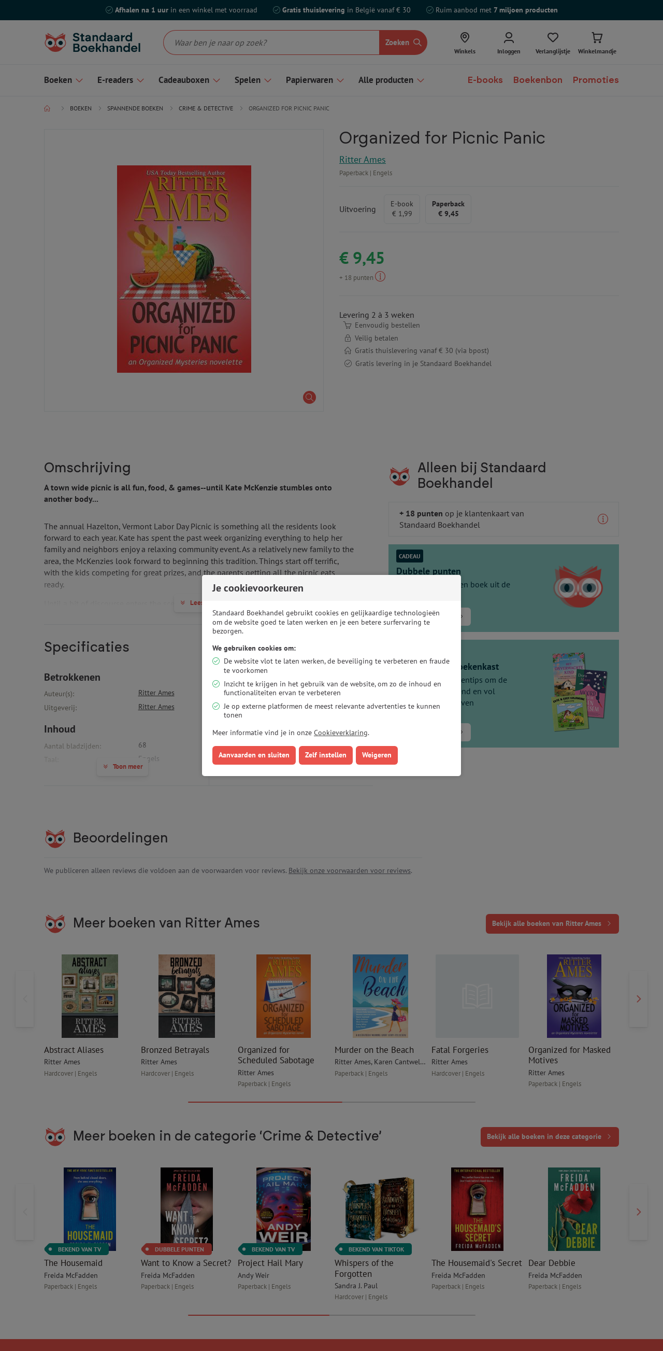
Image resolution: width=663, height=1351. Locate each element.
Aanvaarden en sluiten (254, 754)
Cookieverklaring (341, 732)
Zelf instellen (326, 754)
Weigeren (377, 754)
